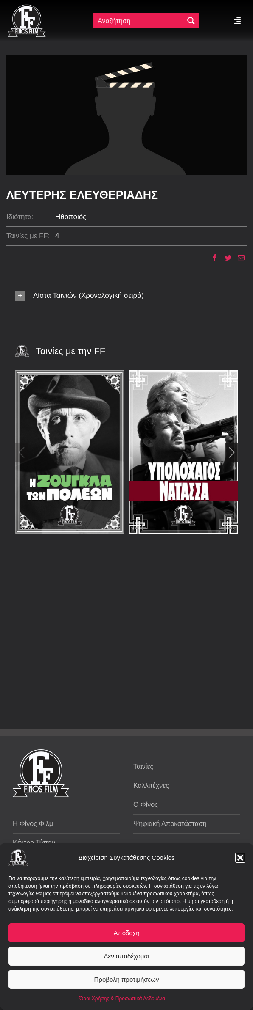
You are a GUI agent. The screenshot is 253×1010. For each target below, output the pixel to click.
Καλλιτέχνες (151, 785)
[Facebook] (211, 257)
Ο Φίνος (145, 804)
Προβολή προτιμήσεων (126, 979)
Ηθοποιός (70, 217)
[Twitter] (224, 257)
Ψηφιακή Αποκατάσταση (170, 823)
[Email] (238, 257)
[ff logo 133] (27, 8)
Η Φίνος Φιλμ (33, 823)
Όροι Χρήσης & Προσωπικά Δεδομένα (122, 999)
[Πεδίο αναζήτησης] (139, 20)
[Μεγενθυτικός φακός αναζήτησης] (191, 21)
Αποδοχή (127, 932)
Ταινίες (143, 766)
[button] (240, 857)
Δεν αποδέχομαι (126, 956)
